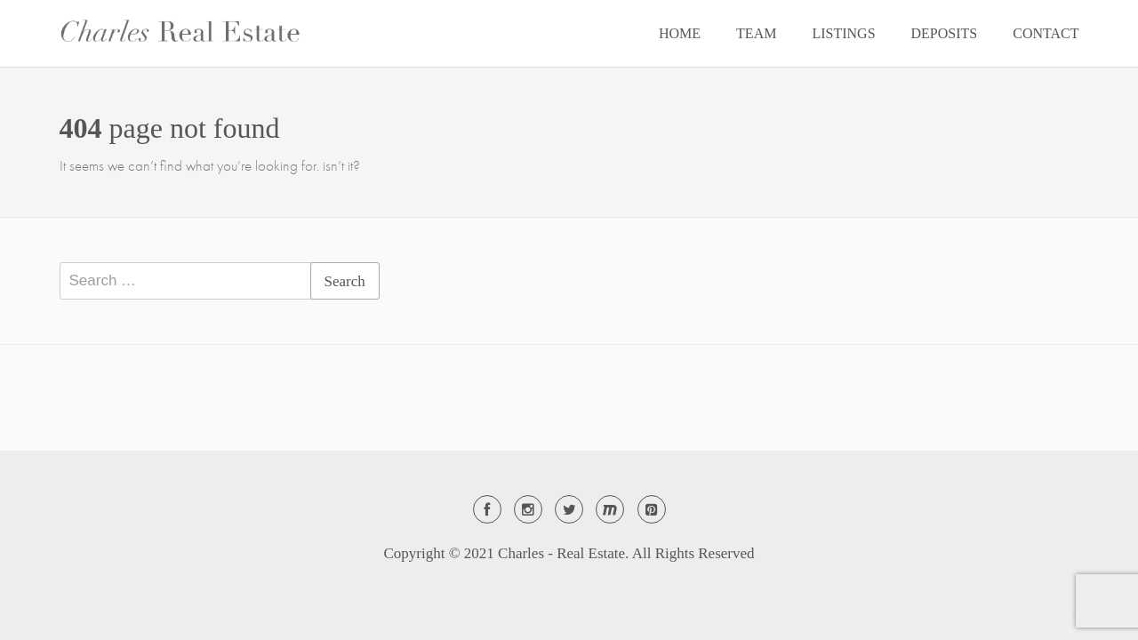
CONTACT (1045, 33)
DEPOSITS (944, 33)
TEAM (756, 33)
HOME (680, 33)
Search (345, 281)
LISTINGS (843, 33)
